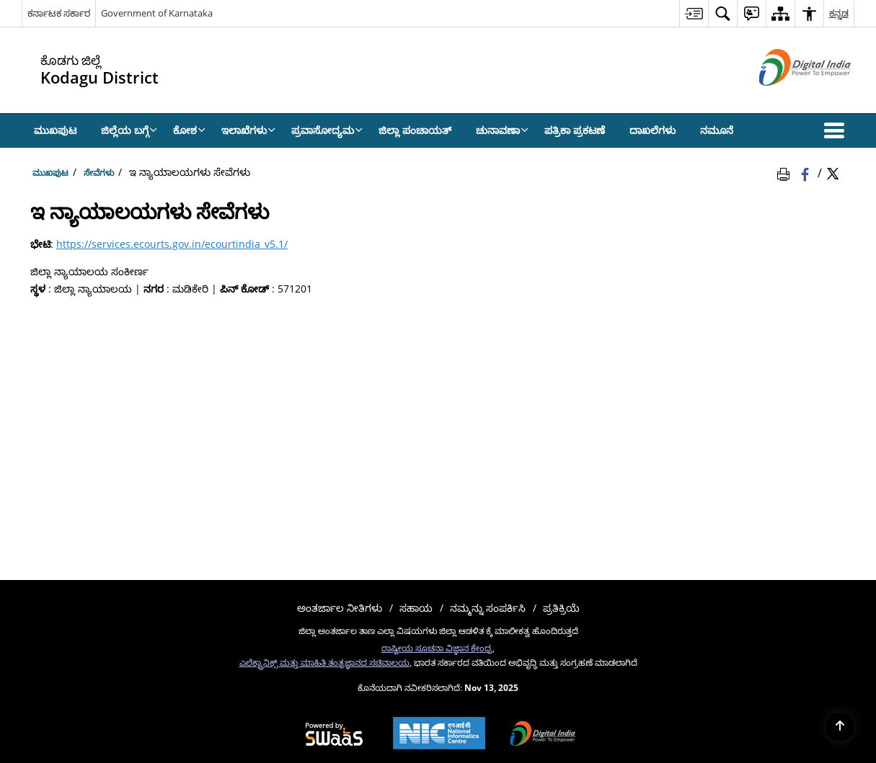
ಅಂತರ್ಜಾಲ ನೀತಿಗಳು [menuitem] (339, 608)
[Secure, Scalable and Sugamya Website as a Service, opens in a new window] (334, 735)
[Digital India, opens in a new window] (543, 735)
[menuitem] (693, 13)
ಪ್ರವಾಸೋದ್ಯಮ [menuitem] (327, 130)
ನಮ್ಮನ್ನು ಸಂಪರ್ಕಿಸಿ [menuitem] (488, 608)
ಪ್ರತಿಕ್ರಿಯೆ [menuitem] (561, 608)
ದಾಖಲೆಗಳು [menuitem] (652, 130)
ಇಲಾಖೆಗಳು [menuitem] (248, 130)
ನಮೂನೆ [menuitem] (716, 130)
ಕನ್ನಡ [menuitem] (839, 12)
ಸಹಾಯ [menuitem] (416, 608)
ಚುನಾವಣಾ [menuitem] (502, 130)
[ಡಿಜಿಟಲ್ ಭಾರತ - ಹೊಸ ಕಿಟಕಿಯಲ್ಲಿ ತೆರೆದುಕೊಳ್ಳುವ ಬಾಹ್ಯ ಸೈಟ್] (787, 97)
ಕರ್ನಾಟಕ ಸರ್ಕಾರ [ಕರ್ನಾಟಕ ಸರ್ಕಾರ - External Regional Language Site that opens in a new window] (58, 12)
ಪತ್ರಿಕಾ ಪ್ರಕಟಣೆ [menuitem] (574, 130)
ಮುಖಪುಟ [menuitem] (55, 130)
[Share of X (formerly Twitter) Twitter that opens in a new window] (833, 172)
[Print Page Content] (786, 172)
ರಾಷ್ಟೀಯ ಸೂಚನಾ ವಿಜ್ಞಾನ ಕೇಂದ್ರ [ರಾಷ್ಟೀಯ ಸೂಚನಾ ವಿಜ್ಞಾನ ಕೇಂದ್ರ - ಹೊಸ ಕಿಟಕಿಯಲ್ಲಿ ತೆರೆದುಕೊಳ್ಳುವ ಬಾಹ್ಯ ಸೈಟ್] (436, 647)
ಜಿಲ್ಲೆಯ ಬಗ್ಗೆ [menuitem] (129, 130)
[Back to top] (840, 727)
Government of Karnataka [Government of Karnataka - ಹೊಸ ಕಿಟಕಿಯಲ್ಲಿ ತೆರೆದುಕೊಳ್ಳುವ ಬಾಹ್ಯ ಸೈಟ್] (157, 12)
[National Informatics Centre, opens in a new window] (439, 734)
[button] (837, 130)
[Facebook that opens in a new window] (806, 172)
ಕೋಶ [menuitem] (189, 130)
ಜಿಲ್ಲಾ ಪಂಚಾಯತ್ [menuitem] (415, 130)
